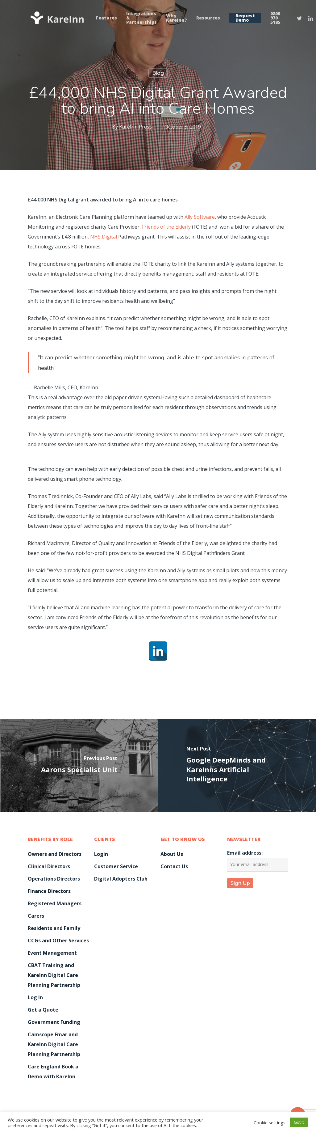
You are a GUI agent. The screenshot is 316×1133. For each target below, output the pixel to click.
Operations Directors (54, 878)
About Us (171, 854)
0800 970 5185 (275, 17)
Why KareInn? (176, 18)
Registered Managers (54, 903)
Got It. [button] (299, 1122)
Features (106, 18)
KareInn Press (135, 126)
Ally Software (200, 216)
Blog (158, 73)
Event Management (52, 952)
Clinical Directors (49, 866)
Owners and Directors (54, 854)
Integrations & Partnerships (141, 17)
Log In (35, 997)
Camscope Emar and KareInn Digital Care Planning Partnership (54, 1044)
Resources (208, 18)
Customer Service (116, 866)
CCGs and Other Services (58, 940)
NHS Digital (103, 236)
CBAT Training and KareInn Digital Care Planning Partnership (54, 975)
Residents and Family (54, 928)
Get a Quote (43, 1009)
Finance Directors (49, 891)
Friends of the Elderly (166, 226)
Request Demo (245, 18)
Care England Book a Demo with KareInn (53, 1071)
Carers (36, 915)
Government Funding (54, 1022)
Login (101, 854)
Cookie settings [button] (269, 1122)
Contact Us (174, 866)
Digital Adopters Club (121, 878)
